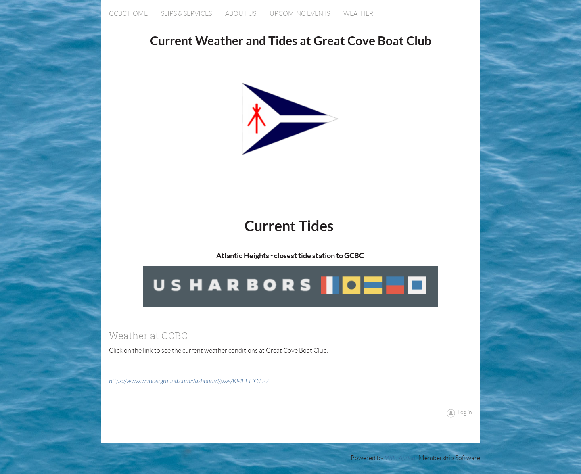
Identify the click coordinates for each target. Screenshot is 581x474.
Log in (465, 412)
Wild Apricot (401, 458)
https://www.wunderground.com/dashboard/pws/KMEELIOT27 (189, 381)
